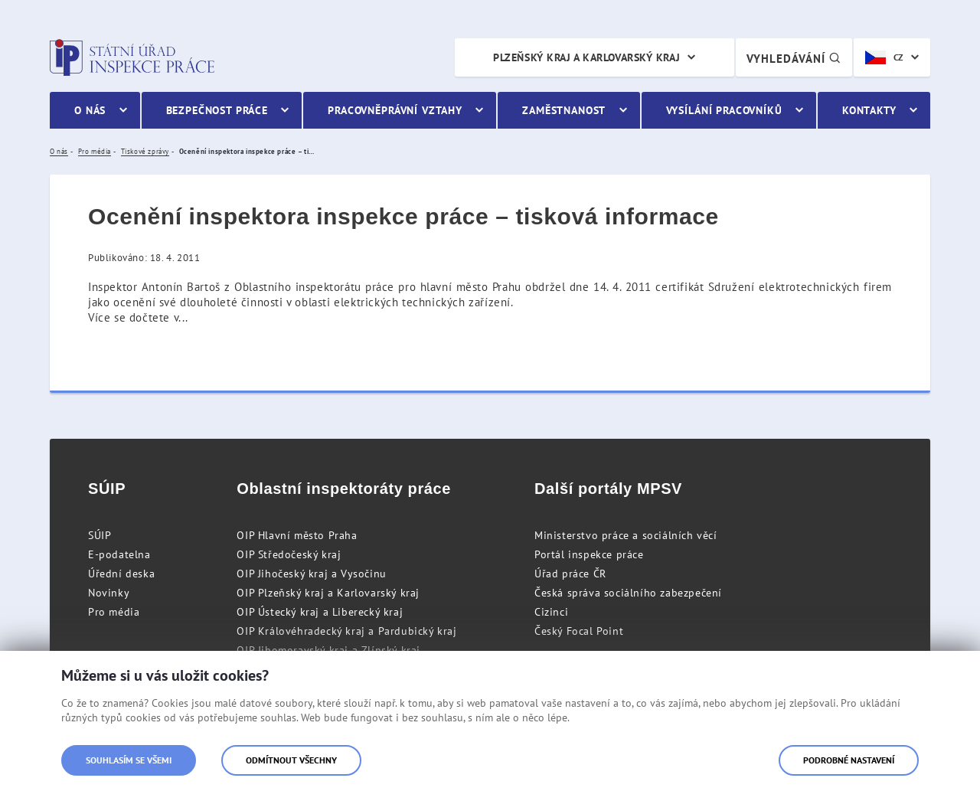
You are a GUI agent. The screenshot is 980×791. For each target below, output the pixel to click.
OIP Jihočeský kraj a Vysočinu (311, 573)
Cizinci (551, 612)
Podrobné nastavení (848, 760)
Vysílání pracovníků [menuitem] (724, 110)
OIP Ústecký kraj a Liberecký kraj (320, 612)
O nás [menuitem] (90, 110)
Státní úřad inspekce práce (132, 57)
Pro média (113, 612)
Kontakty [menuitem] (869, 110)
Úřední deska (121, 573)
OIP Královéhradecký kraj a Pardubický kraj (346, 631)
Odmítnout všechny (291, 760)
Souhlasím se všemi (129, 760)
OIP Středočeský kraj (289, 554)
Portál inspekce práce (589, 554)
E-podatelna (119, 554)
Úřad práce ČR (570, 573)
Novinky (108, 593)
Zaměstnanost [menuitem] (564, 110)
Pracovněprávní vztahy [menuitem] (395, 110)
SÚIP (99, 535)
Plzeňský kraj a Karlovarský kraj (586, 57)
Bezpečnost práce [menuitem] (217, 110)
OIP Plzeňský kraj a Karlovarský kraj (328, 593)
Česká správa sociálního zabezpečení (628, 593)
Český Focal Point (578, 631)
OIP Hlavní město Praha (297, 535)
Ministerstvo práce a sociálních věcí (625, 535)
